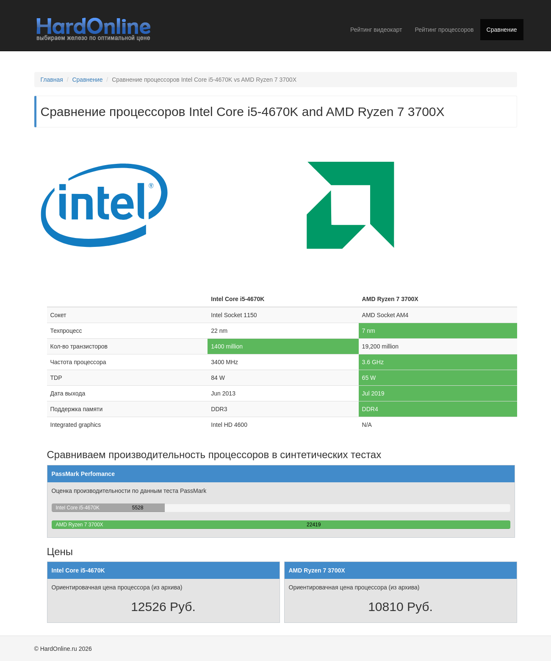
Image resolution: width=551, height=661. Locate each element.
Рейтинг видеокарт (376, 29)
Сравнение (502, 29)
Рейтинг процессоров (444, 29)
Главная (52, 79)
